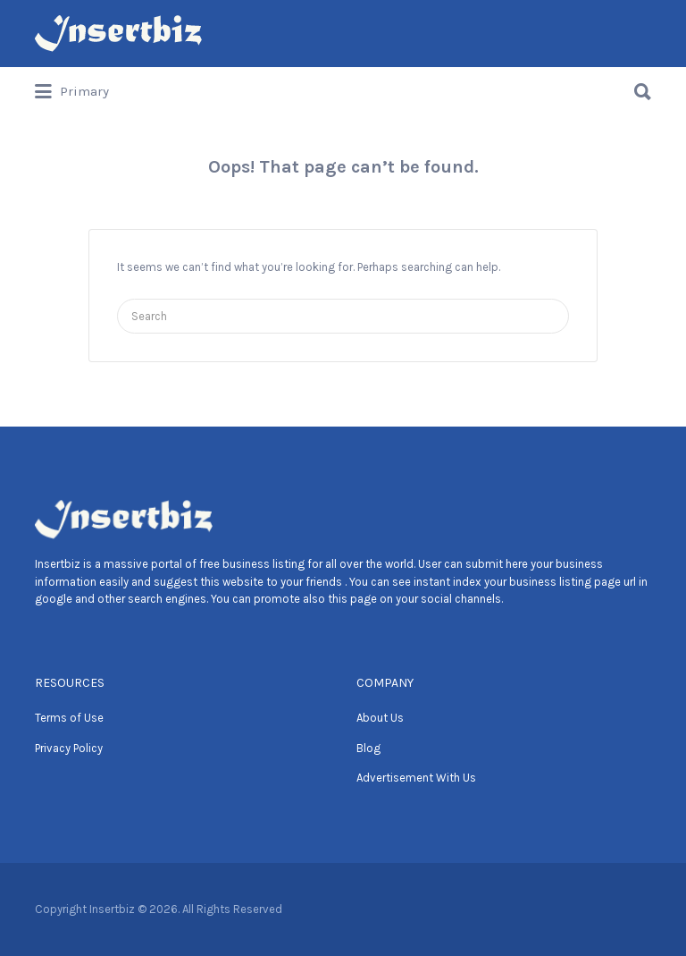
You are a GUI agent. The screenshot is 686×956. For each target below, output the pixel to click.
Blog (368, 748)
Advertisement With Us (416, 777)
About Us (380, 717)
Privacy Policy (69, 748)
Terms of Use (69, 717)
